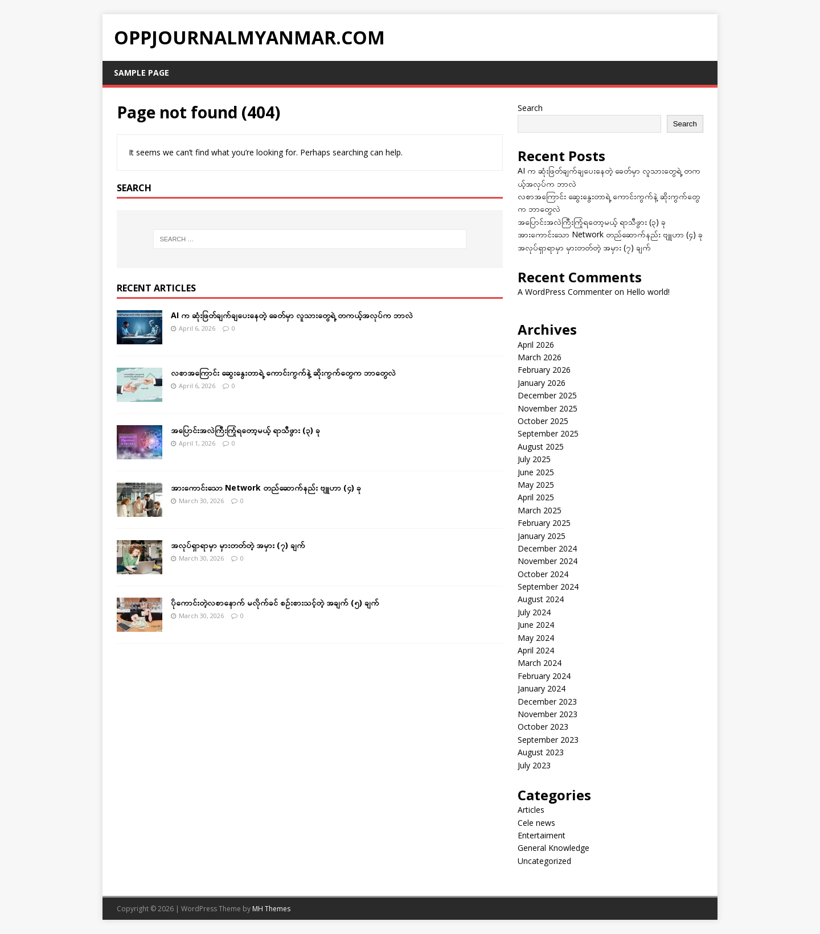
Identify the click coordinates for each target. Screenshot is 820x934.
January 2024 (541, 688)
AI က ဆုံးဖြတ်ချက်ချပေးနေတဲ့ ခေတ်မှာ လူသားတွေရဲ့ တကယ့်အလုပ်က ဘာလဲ (292, 315)
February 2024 (544, 675)
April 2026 (536, 344)
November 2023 (547, 714)
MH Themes (271, 909)
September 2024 (548, 586)
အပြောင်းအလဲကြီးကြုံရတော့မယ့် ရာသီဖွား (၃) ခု (245, 430)
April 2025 (536, 497)
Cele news (536, 822)
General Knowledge (553, 847)
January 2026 (541, 382)
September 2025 (548, 433)
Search (530, 107)
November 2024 (547, 561)
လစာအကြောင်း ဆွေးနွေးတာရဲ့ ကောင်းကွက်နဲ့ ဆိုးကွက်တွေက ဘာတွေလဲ (283, 372)
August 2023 (541, 752)
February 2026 (544, 369)
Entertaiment (541, 835)
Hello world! (648, 291)
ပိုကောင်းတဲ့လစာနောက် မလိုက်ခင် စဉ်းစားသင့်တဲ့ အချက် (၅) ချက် (275, 602)
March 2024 (539, 662)
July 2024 (534, 612)
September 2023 (548, 739)
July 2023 (534, 765)
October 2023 (543, 726)
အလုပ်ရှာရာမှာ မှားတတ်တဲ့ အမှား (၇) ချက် (238, 545)
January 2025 (541, 535)
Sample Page (141, 72)
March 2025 (539, 510)
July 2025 (534, 459)
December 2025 (547, 395)
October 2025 (543, 420)
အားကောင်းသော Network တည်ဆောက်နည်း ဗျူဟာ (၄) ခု (266, 487)
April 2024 (536, 650)
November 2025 (547, 408)
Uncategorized (544, 860)
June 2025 (536, 472)
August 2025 (541, 446)
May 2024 (536, 637)
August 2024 (541, 599)
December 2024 (547, 548)
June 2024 (536, 624)
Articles (531, 809)
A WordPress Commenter (565, 291)
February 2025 (544, 522)
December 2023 (547, 701)
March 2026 (539, 357)
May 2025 (536, 484)
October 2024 (543, 574)
